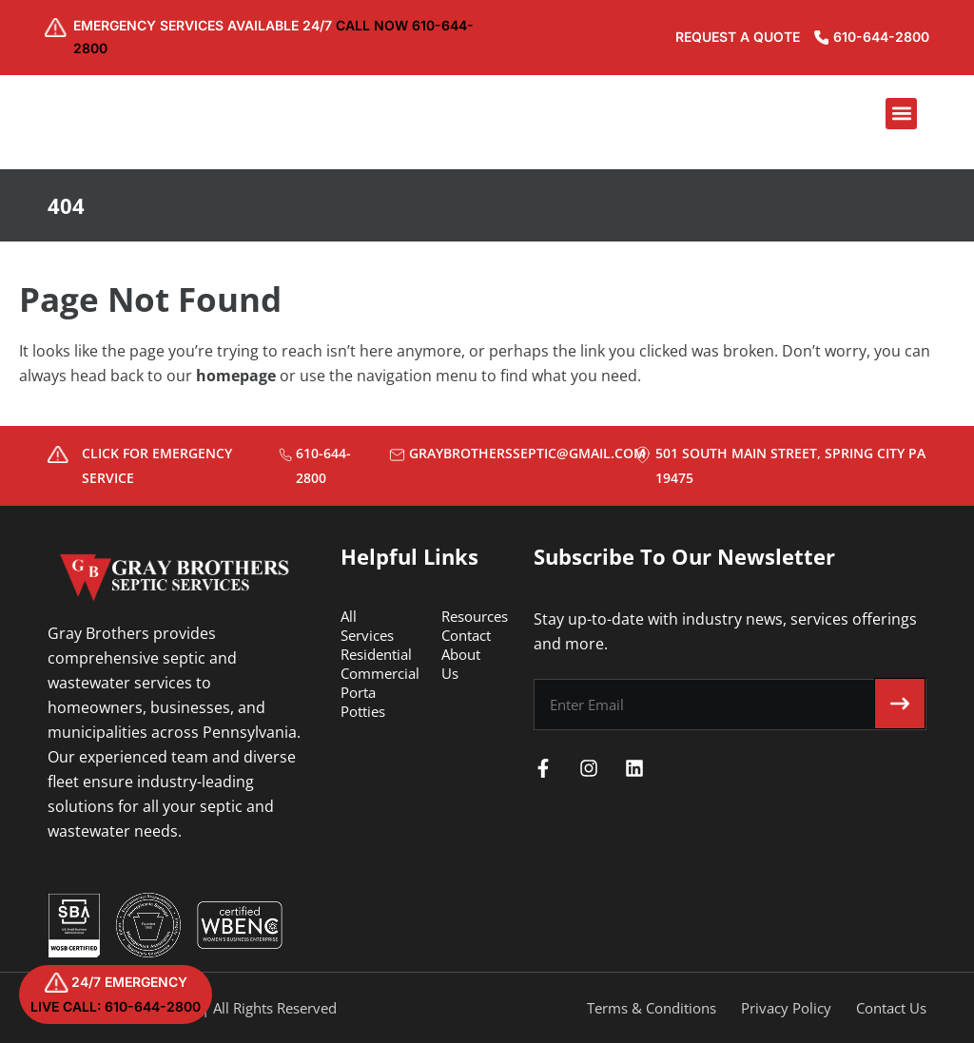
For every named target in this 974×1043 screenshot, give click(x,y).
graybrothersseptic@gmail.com (527, 453)
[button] (901, 116)
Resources (474, 616)
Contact (466, 635)
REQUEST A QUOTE (725, 38)
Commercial (380, 673)
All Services (367, 626)
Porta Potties (363, 702)
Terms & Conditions (651, 1007)
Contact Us (891, 1007)
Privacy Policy (786, 1007)
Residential (376, 654)
